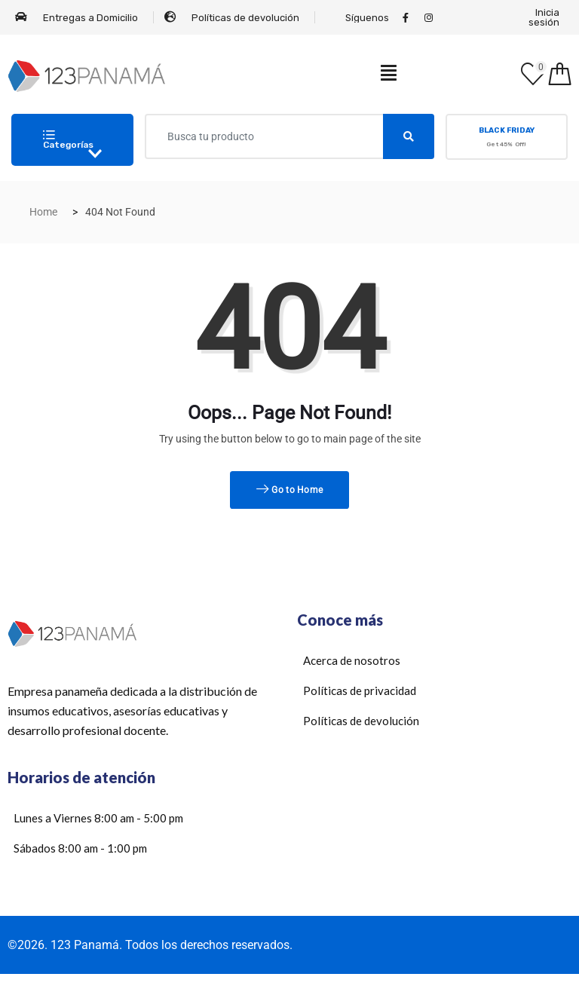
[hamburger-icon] (389, 76)
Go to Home (289, 490)
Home (43, 212)
